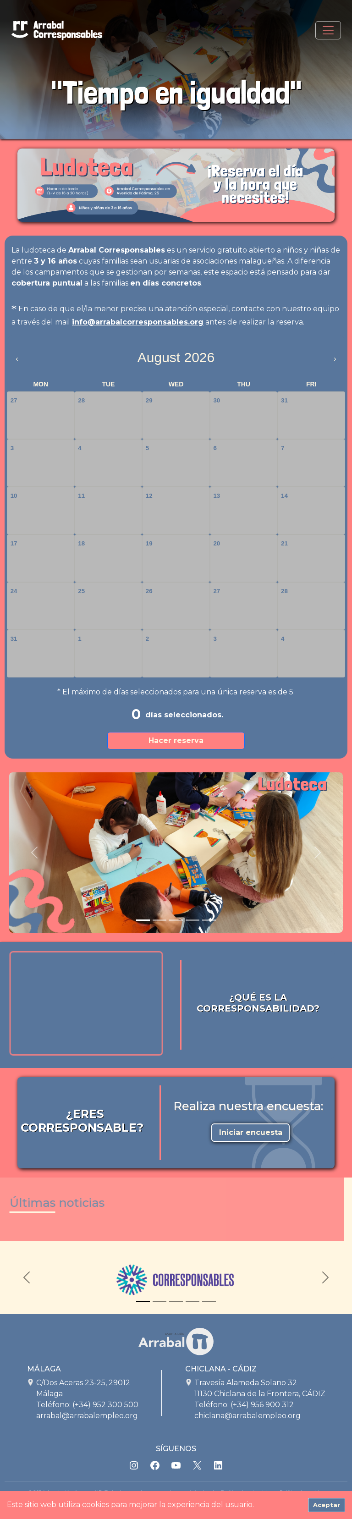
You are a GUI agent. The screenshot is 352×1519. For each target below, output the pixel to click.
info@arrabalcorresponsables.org (138, 322)
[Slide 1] (143, 920)
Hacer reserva (176, 740)
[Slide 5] (209, 920)
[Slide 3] (176, 920)
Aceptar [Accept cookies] (326, 1504)
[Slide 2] (159, 920)
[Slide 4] (192, 920)
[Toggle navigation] (328, 30)
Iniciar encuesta (250, 1132)
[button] (34, 852)
